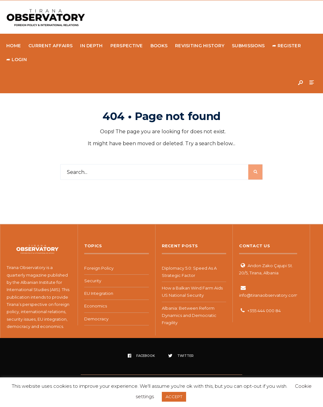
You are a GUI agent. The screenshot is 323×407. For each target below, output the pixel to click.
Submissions (248, 46)
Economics (95, 305)
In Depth (91, 46)
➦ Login (16, 59)
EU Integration (98, 293)
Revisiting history (199, 46)
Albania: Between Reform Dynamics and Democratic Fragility (189, 315)
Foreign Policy (99, 268)
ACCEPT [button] (174, 396)
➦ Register (286, 46)
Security (92, 280)
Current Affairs (50, 46)
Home (13, 46)
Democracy (96, 318)
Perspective (126, 46)
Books (158, 46)
